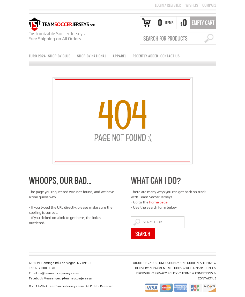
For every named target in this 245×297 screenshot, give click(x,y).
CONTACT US (207, 278)
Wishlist (192, 5)
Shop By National (92, 57)
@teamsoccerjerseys (77, 278)
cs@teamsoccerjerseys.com (59, 273)
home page (158, 202)
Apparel (120, 57)
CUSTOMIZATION (164, 263)
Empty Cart (203, 22)
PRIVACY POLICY (166, 273)
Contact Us (170, 56)
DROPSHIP (143, 273)
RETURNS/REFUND (199, 268)
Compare (209, 5)
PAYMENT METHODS (167, 268)
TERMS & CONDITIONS (197, 273)
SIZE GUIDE (188, 263)
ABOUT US (140, 263)
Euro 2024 (37, 56)
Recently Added (145, 56)
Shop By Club (60, 57)
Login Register (168, 5)
